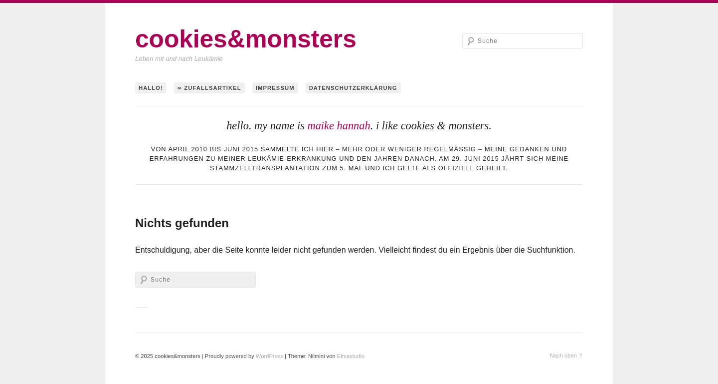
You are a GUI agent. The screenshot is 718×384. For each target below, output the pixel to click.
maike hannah (338, 125)
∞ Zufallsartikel (209, 88)
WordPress (269, 356)
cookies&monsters (246, 39)
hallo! (151, 88)
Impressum (275, 88)
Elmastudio (350, 356)
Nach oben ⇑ (566, 356)
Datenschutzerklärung (353, 88)
